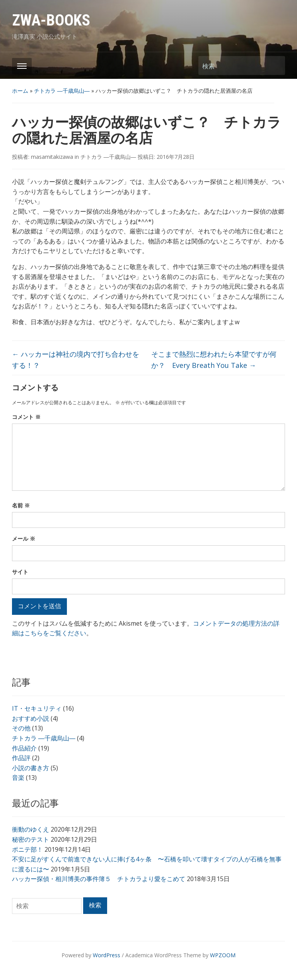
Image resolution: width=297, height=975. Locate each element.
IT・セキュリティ (36, 708)
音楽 (18, 777)
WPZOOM (223, 955)
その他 (21, 728)
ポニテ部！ (27, 849)
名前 (21, 505)
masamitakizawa (52, 156)
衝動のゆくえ (30, 829)
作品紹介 (24, 748)
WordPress (106, 955)
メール (23, 538)
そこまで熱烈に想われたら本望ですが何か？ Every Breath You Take (214, 359)
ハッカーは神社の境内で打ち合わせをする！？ (75, 359)
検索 (275, 65)
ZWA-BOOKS (51, 20)
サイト (20, 571)
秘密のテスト (30, 839)
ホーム (20, 90)
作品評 (21, 758)
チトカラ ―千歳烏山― (62, 90)
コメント (26, 416)
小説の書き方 (30, 768)
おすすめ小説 (30, 718)
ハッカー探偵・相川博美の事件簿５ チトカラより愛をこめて (98, 879)
